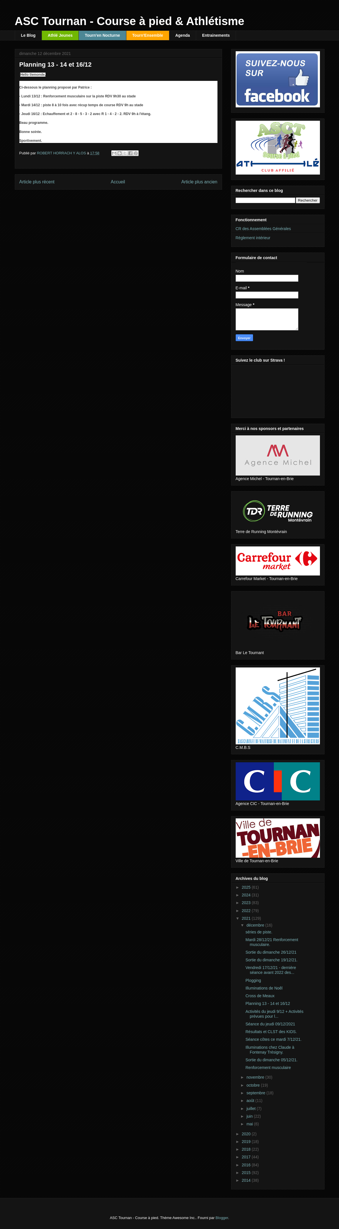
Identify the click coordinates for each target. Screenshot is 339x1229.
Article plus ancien (199, 181)
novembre (255, 1077)
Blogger (221, 1218)
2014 (247, 1180)
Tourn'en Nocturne (102, 35)
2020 (247, 1134)
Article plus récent (37, 181)
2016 (247, 1165)
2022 (247, 910)
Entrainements (216, 35)
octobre (253, 1085)
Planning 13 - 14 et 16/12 (267, 1003)
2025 (247, 887)
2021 (247, 918)
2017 (247, 1157)
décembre (255, 925)
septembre (256, 1093)
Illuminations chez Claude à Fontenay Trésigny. (269, 1049)
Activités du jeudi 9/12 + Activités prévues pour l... (274, 1014)
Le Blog (28, 35)
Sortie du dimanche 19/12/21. (271, 960)
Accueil (118, 181)
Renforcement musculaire (268, 1067)
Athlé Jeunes (60, 35)
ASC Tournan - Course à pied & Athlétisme (130, 21)
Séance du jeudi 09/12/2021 (270, 1024)
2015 (247, 1172)
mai (250, 1124)
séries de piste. (258, 932)
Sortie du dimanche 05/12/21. (271, 1060)
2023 (247, 902)
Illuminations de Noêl (263, 988)
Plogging (253, 980)
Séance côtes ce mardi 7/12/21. (273, 1039)
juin (250, 1116)
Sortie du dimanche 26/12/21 (270, 952)
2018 (247, 1149)
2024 (247, 895)
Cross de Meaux (259, 996)
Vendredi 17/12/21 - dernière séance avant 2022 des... (270, 970)
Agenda (182, 35)
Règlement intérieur (253, 237)
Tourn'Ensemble (147, 35)
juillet (251, 1108)
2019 (247, 1141)
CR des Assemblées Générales (263, 228)
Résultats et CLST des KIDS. (271, 1031)
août (250, 1100)
